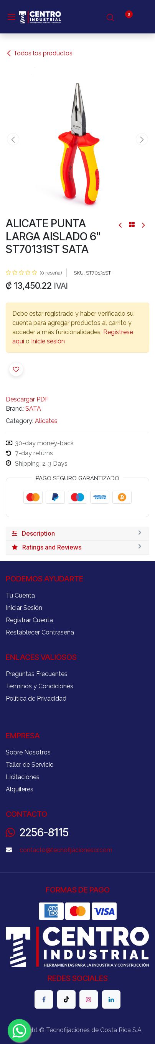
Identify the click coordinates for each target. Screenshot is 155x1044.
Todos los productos (39, 53)
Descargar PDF (27, 399)
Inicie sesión (48, 341)
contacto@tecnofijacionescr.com (66, 850)
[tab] (77, 534)
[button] (13, 139)
